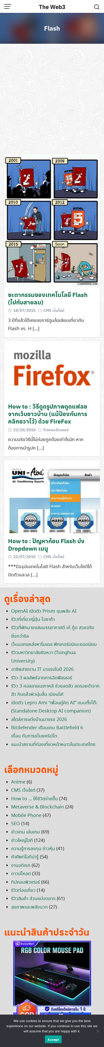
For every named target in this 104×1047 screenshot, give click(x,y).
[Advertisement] (52, 99)
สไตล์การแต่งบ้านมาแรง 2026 (39, 719)
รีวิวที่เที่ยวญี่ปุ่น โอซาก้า (33, 619)
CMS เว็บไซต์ (53, 310)
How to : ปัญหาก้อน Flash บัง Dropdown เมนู (46, 544)
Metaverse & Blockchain (37, 807)
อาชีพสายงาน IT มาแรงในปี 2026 (42, 669)
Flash (52, 28)
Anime (18, 782)
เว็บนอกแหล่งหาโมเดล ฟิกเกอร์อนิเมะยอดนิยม (54, 644)
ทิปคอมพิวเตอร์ (56, 430)
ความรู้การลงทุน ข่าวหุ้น (33, 849)
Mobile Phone (26, 815)
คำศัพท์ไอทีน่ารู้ (25, 857)
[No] (97, 1030)
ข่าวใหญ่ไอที (22, 840)
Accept (53, 1039)
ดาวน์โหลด (21, 873)
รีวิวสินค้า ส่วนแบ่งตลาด (33, 898)
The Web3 (52, 7)
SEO (15, 824)
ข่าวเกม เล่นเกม (25, 832)
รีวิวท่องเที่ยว (23, 890)
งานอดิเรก (20, 865)
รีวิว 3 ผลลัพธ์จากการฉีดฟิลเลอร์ (41, 678)
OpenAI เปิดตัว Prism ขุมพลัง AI (44, 611)
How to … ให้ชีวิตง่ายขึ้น (34, 799)
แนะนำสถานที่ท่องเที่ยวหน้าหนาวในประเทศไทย (53, 744)
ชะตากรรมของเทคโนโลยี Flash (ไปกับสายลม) (48, 298)
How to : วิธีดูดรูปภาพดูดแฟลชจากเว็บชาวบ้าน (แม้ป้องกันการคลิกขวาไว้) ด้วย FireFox (47, 414)
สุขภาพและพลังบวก (29, 907)
